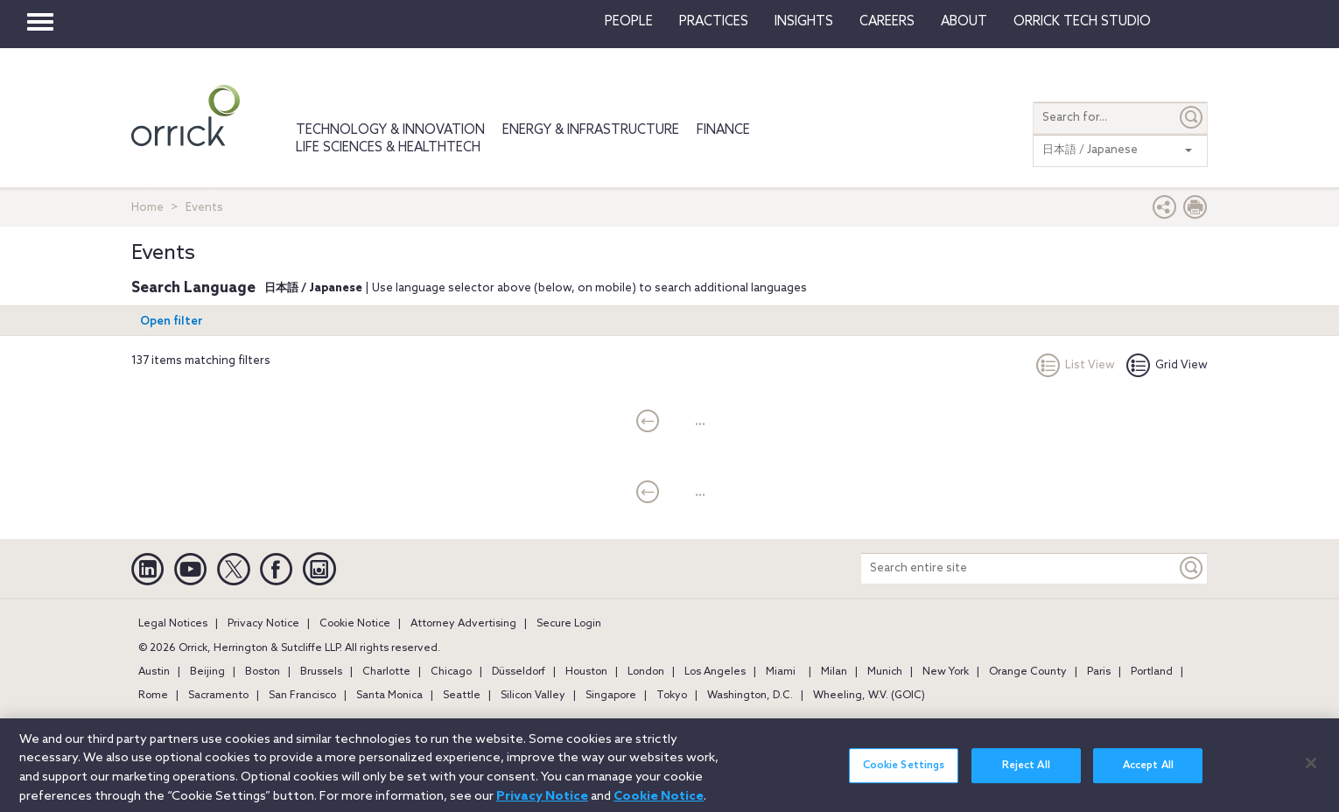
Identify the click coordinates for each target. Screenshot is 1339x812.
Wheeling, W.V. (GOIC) (869, 696)
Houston (586, 672)
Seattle (461, 696)
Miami (781, 672)
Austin (154, 672)
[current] (648, 422)
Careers (887, 22)
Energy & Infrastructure (590, 130)
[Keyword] (1192, 568)
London (645, 672)
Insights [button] (804, 22)
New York (945, 672)
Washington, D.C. (750, 696)
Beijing (207, 672)
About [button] (964, 22)
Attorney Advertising (463, 624)
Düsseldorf (518, 672)
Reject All (1026, 775)
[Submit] (1192, 118)
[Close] (1311, 772)
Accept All (1148, 775)
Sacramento (218, 696)
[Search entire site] (1018, 568)
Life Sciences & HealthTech (388, 148)
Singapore (610, 696)
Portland (1152, 672)
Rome (153, 696)
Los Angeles (715, 672)
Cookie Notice (354, 624)
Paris (1099, 672)
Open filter (171, 321)
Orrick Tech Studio (1082, 22)
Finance (723, 130)
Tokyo (671, 696)
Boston (262, 672)
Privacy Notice (263, 624)
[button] (1165, 211)
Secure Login (568, 624)
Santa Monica (389, 696)
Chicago (451, 672)
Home (147, 207)
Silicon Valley (533, 696)
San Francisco (302, 696)
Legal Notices (172, 624)
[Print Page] (1195, 211)
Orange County (1028, 672)
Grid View (1167, 365)
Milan (834, 672)
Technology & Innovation (390, 130)
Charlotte (386, 672)
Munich (884, 672)
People (629, 22)
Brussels (321, 672)
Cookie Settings (904, 775)
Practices (713, 22)
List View (1075, 365)
